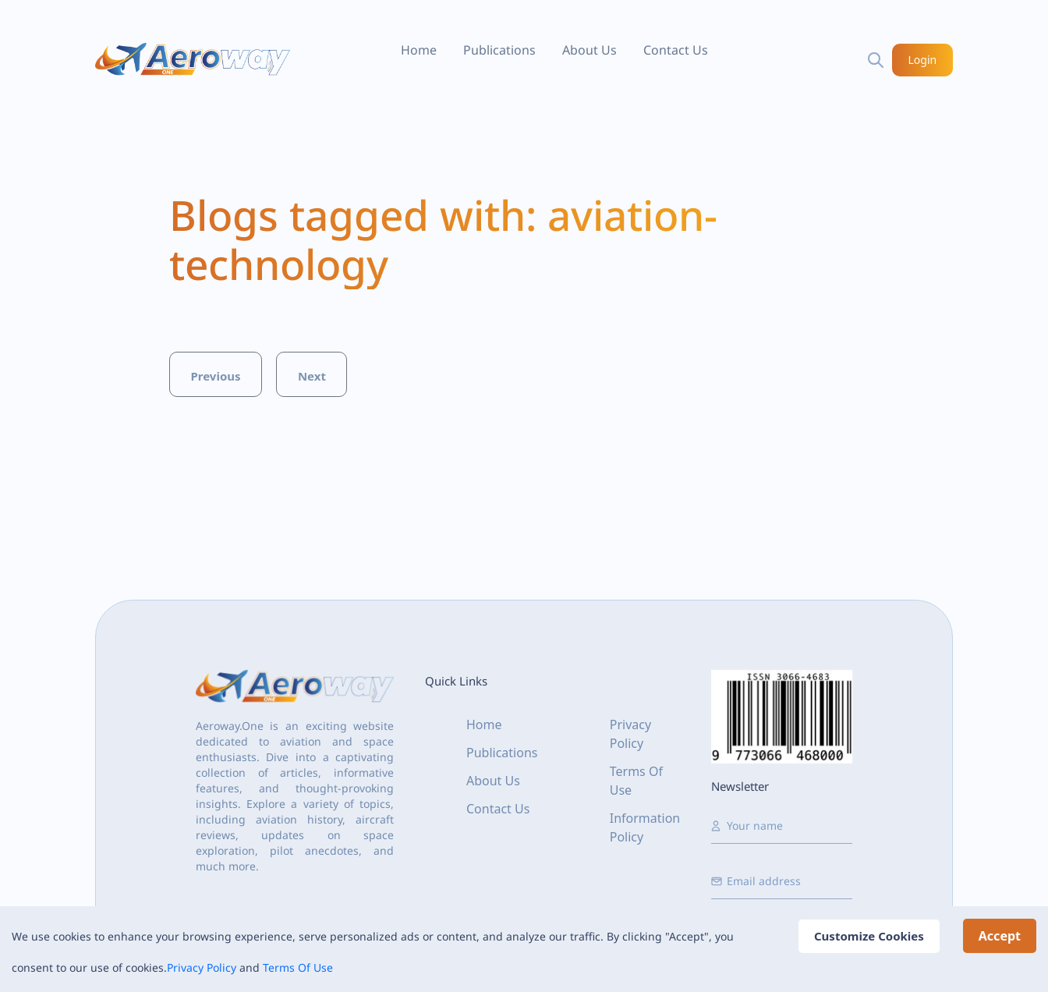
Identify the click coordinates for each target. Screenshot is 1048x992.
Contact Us (675, 49)
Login (922, 59)
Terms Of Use (298, 967)
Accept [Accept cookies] (1000, 935)
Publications (499, 49)
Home (419, 49)
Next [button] (312, 376)
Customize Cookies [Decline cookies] (869, 936)
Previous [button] (215, 376)
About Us (589, 49)
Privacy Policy (201, 967)
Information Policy (645, 827)
